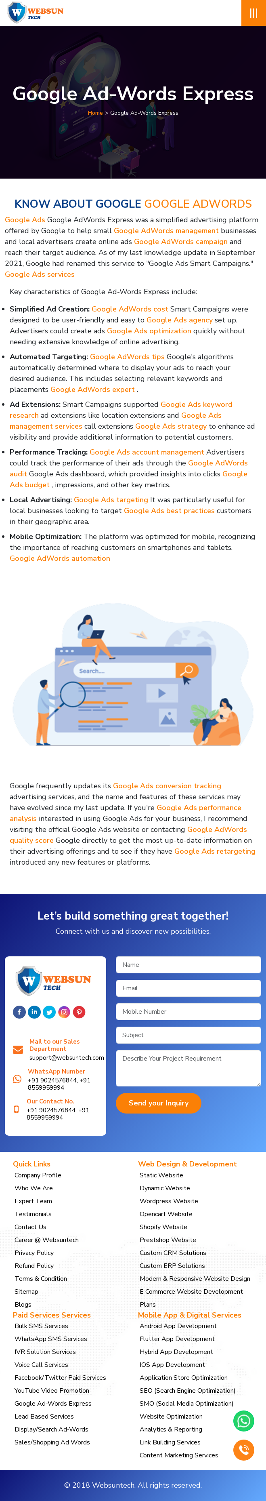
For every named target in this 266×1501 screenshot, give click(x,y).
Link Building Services (170, 1442)
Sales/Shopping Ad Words (52, 1442)
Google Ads (26, 220)
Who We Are (34, 1188)
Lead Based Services (44, 1416)
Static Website (161, 1175)
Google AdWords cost (130, 309)
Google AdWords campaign (182, 241)
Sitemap (26, 1291)
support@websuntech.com (66, 1057)
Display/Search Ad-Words (51, 1429)
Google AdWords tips (127, 357)
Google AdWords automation (60, 558)
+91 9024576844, (53, 1080)
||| (253, 12)
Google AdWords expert (92, 389)
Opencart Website (166, 1214)
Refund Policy (34, 1265)
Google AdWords (198, 204)
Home (95, 113)
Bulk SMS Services (41, 1326)
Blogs (23, 1304)
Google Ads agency (180, 320)
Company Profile (38, 1175)
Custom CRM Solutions (173, 1252)
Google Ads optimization (150, 331)
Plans (148, 1304)
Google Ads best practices (169, 511)
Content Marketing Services (179, 1455)
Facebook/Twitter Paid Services (60, 1377)
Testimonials (33, 1214)
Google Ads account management (147, 452)
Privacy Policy (34, 1252)
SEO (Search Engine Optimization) (188, 1390)
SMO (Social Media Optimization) (187, 1403)
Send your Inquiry (159, 1103)
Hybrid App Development (176, 1351)
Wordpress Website (169, 1201)
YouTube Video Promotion (52, 1390)
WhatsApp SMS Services (51, 1339)
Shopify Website (163, 1227)
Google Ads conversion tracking (166, 786)
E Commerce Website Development (191, 1291)
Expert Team (33, 1201)
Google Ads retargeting (214, 851)
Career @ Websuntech (47, 1240)
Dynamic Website (165, 1188)
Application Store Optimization (184, 1377)
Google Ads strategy (171, 426)
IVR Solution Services (45, 1351)
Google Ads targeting (111, 500)
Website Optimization (171, 1416)
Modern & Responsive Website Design (195, 1278)
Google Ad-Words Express (53, 1403)
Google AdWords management (166, 231)
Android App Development (178, 1326)
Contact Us (30, 1227)
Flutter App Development (177, 1339)
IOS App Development (172, 1364)
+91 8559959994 (59, 1084)
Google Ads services (40, 274)
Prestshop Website (168, 1240)
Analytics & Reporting (171, 1429)
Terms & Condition (41, 1278)
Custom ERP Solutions (172, 1265)
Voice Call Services (41, 1364)
